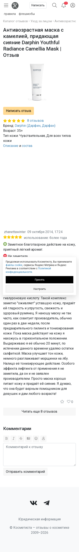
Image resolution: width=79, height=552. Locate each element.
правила (10, 14)
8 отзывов (35, 121)
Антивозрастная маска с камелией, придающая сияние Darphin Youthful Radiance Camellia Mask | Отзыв (33, 42)
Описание (10, 146)
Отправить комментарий (25, 472)
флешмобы (27, 14)
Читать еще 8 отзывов (39, 411)
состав (27, 146)
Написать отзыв (18, 111)
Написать (38, 5)
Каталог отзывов (15, 21)
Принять (39, 279)
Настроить (39, 288)
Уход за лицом (41, 21)
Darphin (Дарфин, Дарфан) (35, 126)
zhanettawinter (15, 232)
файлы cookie (14, 265)
